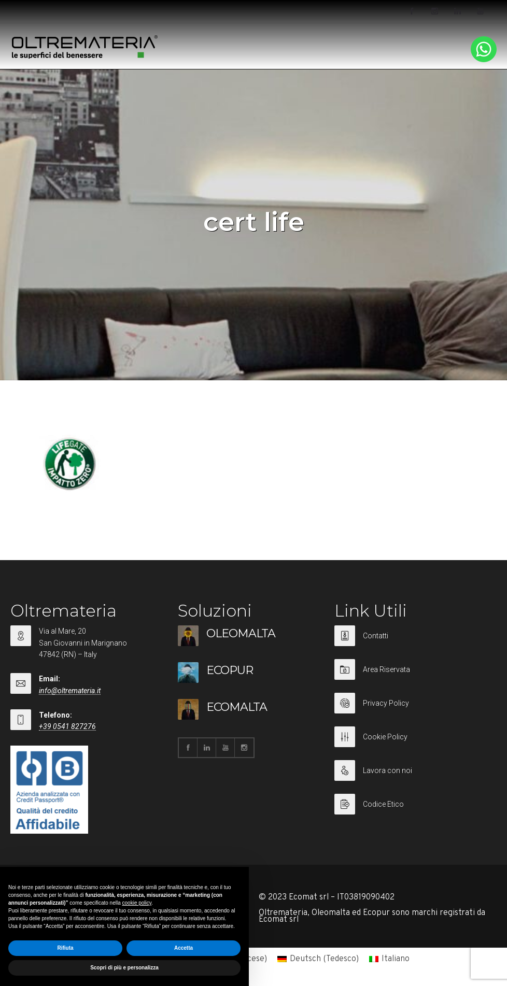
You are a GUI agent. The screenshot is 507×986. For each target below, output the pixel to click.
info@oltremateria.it (70, 691)
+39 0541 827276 (67, 726)
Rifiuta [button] (65, 948)
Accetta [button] (183, 948)
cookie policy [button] (137, 903)
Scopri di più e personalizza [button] (124, 967)
